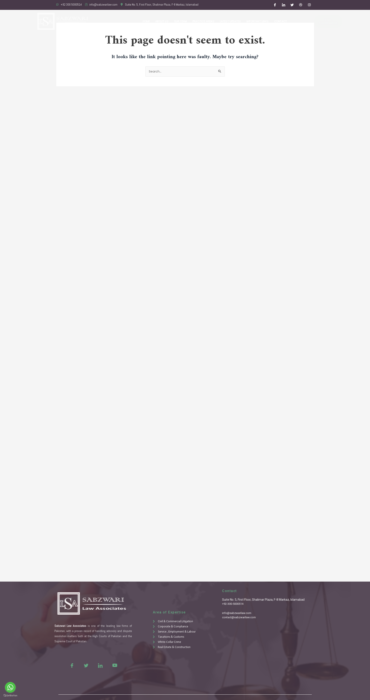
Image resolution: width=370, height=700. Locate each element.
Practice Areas (205, 21)
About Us (164, 21)
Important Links (258, 21)
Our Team (182, 21)
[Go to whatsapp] (10, 687)
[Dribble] (300, 5)
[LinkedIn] (283, 5)
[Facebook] (275, 5)
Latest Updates (231, 21)
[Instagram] (309, 5)
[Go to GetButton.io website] (10, 695)
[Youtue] (101, 665)
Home (148, 21)
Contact (280, 21)
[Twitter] (292, 5)
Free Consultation (317, 21)
